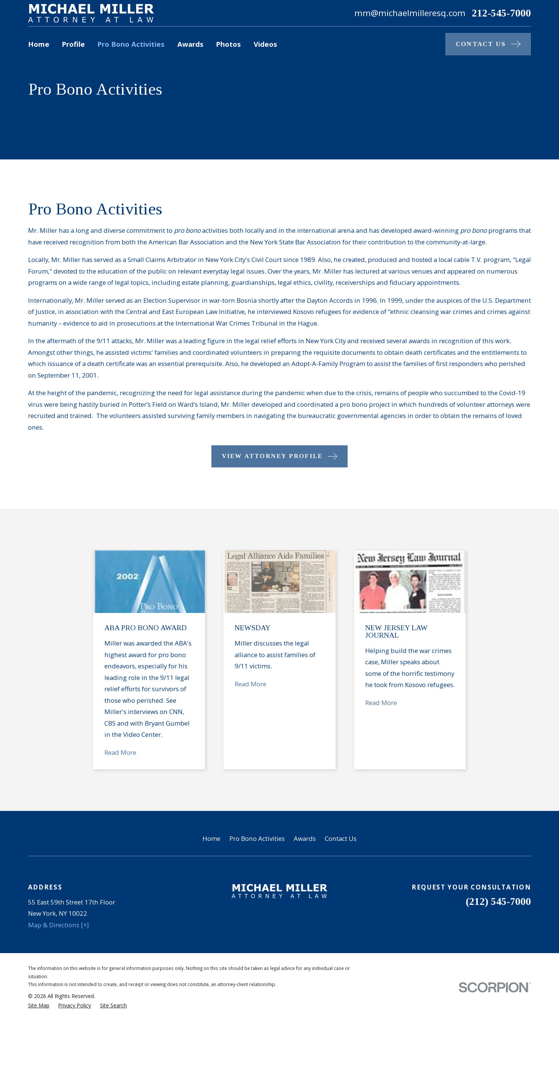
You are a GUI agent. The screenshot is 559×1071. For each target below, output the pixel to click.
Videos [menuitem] (265, 44)
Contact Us (341, 838)
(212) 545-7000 (498, 901)
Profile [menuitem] (73, 44)
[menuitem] (38, 1005)
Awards (305, 838)
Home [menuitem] (38, 44)
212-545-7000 (501, 13)
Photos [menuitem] (228, 44)
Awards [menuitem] (190, 44)
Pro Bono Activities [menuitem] (131, 44)
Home (211, 838)
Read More (132, 752)
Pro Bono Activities (257, 838)
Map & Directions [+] (58, 925)
